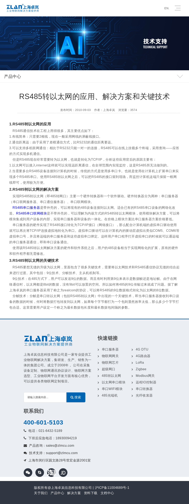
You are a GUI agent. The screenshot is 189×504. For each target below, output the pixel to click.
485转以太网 (111, 375)
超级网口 (108, 369)
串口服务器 (110, 349)
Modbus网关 (145, 375)
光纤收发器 (144, 395)
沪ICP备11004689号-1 (112, 487)
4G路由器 (143, 356)
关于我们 (41, 493)
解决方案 (74, 493)
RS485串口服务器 (26, 207)
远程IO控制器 (146, 382)
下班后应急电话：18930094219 (52, 438)
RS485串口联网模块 (31, 213)
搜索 (76, 397)
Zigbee (141, 369)
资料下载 (90, 493)
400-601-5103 (43, 422)
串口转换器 (144, 389)
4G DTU (142, 349)
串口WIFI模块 (112, 389)
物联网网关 (110, 356)
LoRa (140, 362)
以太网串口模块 (114, 382)
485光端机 (110, 395)
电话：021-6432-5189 (45, 430)
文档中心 (107, 493)
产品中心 (57, 493)
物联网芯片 (110, 362)
